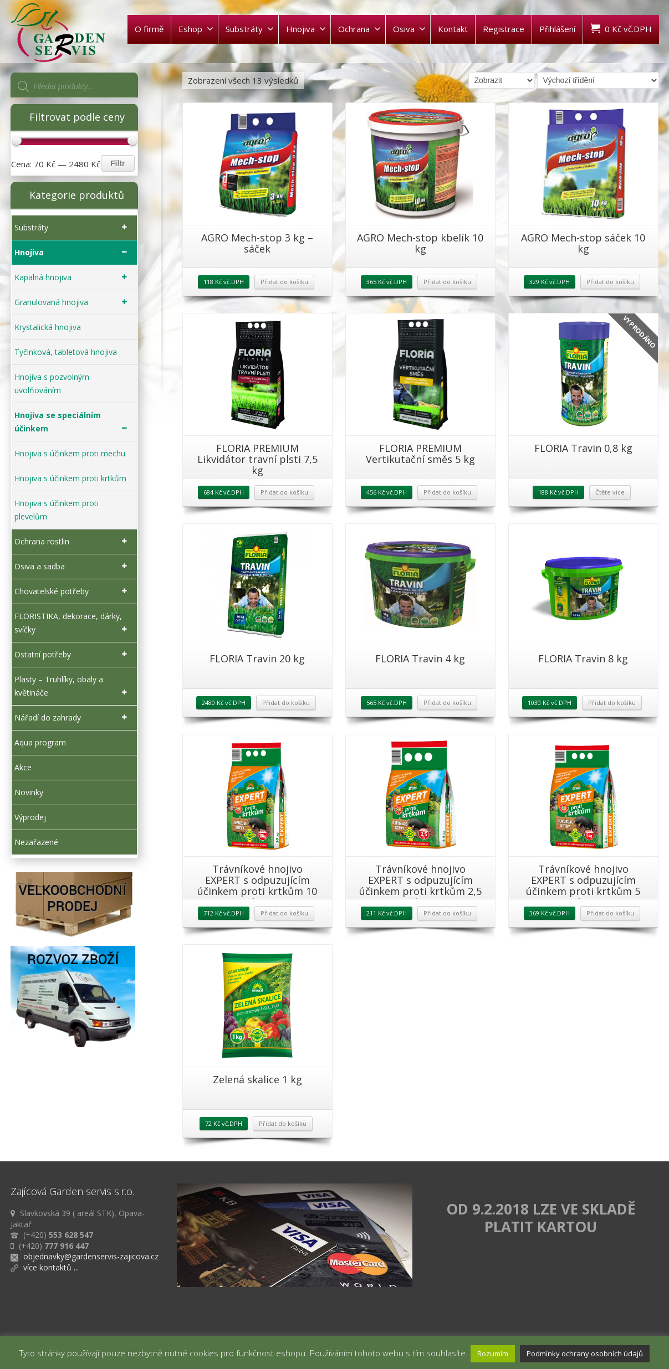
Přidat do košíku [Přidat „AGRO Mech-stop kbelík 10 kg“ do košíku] (447, 281)
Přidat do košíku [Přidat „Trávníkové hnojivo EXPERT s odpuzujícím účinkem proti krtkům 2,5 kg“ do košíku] (447, 913)
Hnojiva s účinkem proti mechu (69, 453)
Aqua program (40, 742)
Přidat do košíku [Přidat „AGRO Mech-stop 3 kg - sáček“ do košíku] (284, 281)
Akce (23, 767)
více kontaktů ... (51, 1267)
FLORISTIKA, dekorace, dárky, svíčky (72, 623)
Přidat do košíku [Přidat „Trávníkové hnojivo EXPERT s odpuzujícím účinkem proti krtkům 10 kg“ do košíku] (284, 913)
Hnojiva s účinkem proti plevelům (56, 510)
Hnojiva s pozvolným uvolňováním (51, 383)
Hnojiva (306, 28)
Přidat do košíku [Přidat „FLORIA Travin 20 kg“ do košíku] (286, 702)
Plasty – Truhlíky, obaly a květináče (72, 686)
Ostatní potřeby (72, 654)
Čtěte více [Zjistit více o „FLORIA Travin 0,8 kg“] (610, 492)
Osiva (409, 28)
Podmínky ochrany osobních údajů (585, 1353)
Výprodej (30, 817)
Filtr (117, 163)
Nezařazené (36, 842)
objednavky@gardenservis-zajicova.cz (91, 1256)
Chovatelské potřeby (72, 591)
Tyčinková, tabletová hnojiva (65, 352)
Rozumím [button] (492, 1353)
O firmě (149, 28)
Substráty (250, 28)
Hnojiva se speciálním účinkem (72, 422)
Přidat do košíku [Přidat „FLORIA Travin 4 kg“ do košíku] (447, 702)
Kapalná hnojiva (72, 277)
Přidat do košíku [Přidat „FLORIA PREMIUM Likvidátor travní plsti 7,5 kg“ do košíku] (284, 492)
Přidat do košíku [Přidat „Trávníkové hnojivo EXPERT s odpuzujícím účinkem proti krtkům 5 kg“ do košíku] (610, 913)
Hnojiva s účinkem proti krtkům (70, 478)
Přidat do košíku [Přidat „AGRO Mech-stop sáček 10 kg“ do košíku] (610, 281)
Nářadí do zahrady (72, 717)
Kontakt (453, 28)
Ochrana (359, 28)
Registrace (503, 28)
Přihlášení (557, 28)
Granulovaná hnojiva (72, 302)
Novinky (28, 792)
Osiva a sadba (72, 566)
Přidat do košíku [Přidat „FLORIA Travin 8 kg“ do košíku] (612, 702)
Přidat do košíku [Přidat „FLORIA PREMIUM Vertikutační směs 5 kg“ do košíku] (447, 492)
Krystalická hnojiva (47, 327)
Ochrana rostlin (72, 541)
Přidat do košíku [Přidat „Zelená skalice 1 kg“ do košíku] (283, 1123)
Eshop (195, 28)
